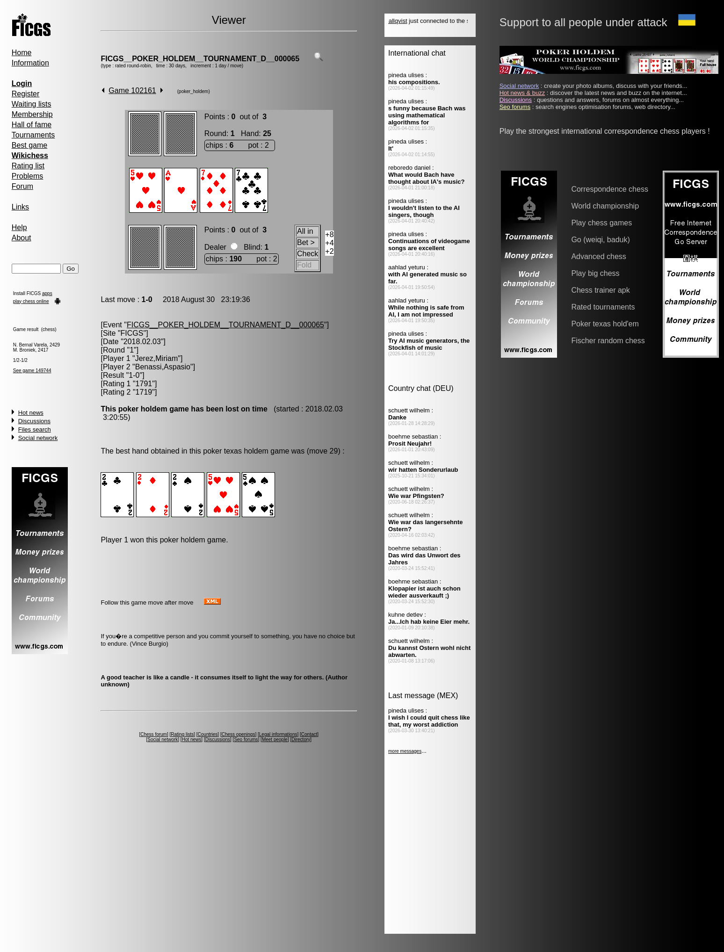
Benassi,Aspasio (162, 367)
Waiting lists (31, 104)
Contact (309, 734)
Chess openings (238, 734)
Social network (38, 437)
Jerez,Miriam (156, 358)
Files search (34, 429)
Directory (300, 739)
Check (307, 254)
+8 (329, 234)
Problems (27, 176)
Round (215, 133)
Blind (252, 247)
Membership (32, 114)
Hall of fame (31, 125)
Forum (22, 186)
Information (30, 63)
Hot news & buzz (522, 92)
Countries (208, 734)
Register (26, 94)
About (21, 238)
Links (20, 207)
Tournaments (33, 135)
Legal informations (278, 734)
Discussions (34, 421)
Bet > (306, 242)
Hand (250, 133)
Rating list (28, 166)
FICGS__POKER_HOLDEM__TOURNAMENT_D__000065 (200, 59)
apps (47, 293)
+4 (329, 243)
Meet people (275, 739)
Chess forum (153, 734)
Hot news (30, 412)
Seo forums (246, 739)
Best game (29, 145)
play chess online (31, 301)
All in (305, 231)
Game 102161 (132, 90)
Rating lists (182, 734)
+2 (329, 251)
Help (19, 227)
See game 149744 (32, 370)
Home (22, 53)
